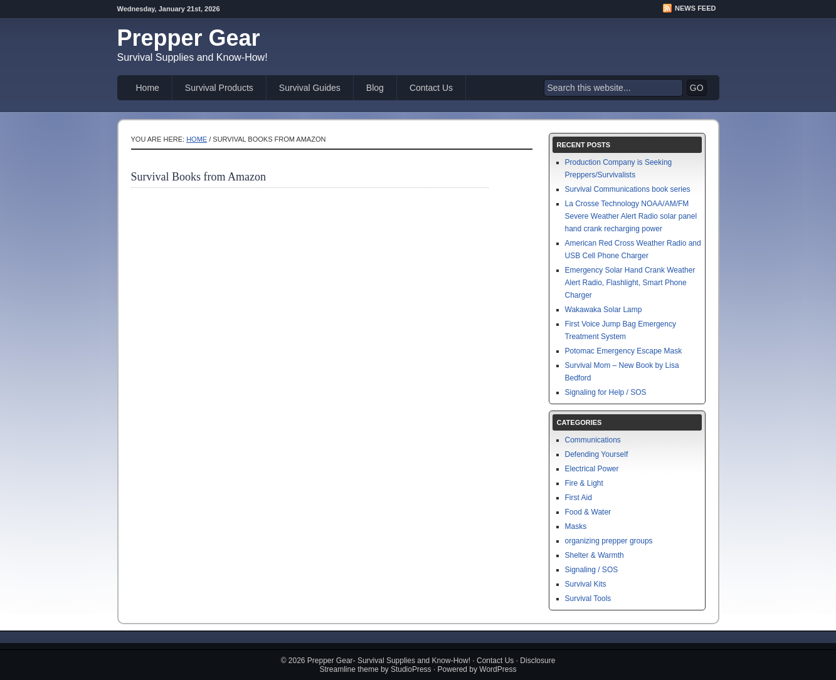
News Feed (695, 8)
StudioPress (411, 669)
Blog (375, 88)
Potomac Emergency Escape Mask (623, 351)
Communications (593, 440)
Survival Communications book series (627, 189)
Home (147, 88)
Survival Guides (310, 88)
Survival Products (219, 88)
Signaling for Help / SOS (606, 392)
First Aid (578, 497)
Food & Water (588, 512)
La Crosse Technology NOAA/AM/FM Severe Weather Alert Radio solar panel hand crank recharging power (631, 216)
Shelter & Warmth (594, 555)
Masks (576, 526)
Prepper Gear (188, 38)
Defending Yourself (596, 454)
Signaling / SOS (591, 569)
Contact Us (431, 88)
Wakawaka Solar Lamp (603, 309)
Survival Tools (588, 598)
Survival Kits (585, 584)
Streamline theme (349, 669)
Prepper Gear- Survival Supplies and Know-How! (388, 660)
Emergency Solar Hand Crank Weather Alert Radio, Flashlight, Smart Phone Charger (630, 283)
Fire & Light (584, 483)
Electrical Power (592, 468)
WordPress (497, 669)
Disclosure (537, 660)
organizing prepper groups (609, 540)
